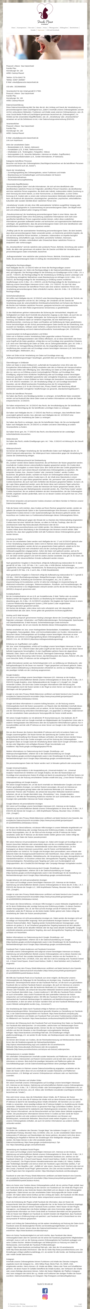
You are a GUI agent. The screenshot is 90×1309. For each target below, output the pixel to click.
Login (80, 1304)
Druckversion (13, 1304)
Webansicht (78, 1306)
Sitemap (22, 1304)
